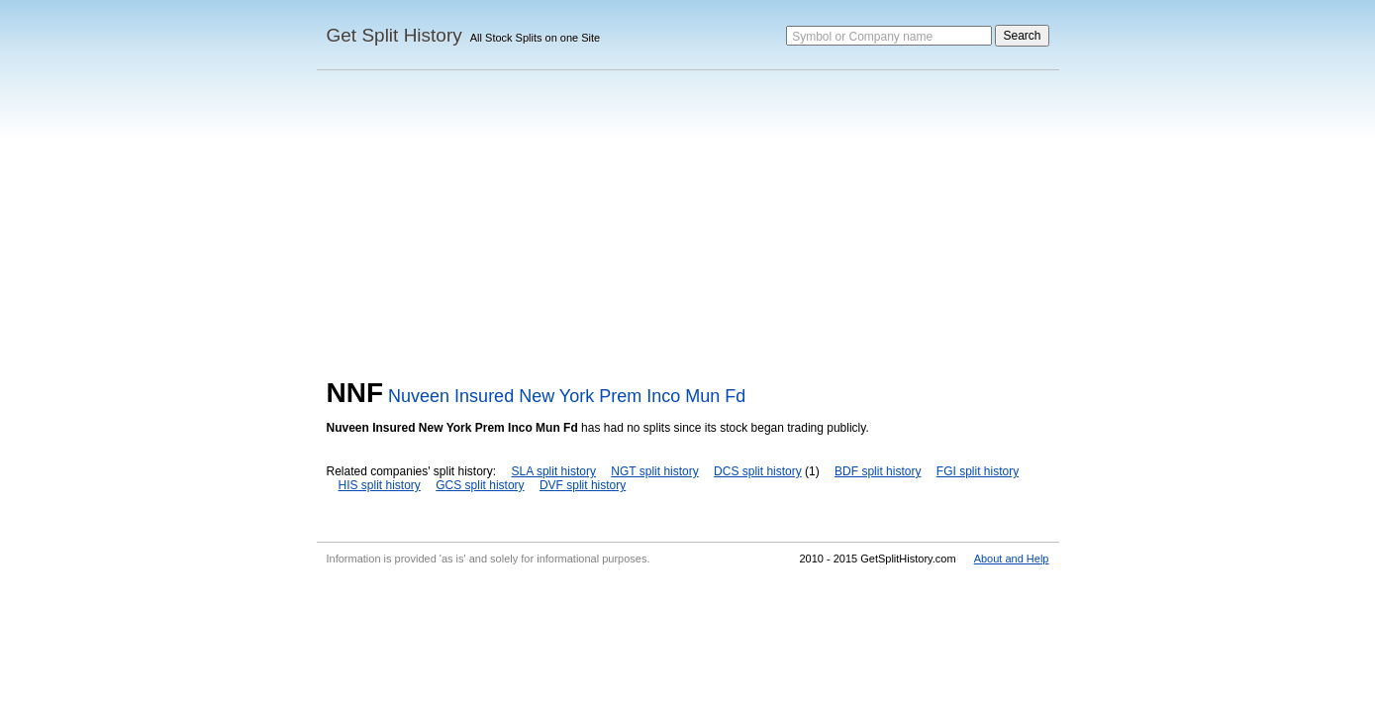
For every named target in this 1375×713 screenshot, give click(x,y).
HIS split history (380, 485)
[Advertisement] (688, 228)
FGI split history (977, 471)
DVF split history (583, 485)
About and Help (1011, 558)
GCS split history (480, 485)
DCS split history (758, 471)
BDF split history (878, 471)
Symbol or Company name (862, 37)
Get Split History (394, 35)
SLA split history (554, 471)
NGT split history (654, 471)
